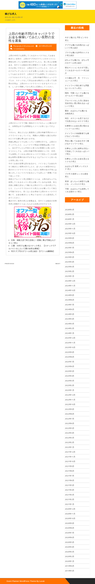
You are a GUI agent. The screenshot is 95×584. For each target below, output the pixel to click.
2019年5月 (69, 570)
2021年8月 (69, 471)
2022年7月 (69, 418)
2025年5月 (69, 257)
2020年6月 (69, 537)
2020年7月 (69, 532)
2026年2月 (69, 214)
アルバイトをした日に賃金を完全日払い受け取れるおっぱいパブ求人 (77, 103)
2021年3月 (69, 494)
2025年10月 (70, 233)
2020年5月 (69, 542)
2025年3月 (69, 266)
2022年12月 (70, 395)
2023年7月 (69, 361)
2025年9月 (69, 238)
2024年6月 (69, 309)
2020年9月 (69, 523)
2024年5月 (69, 314)
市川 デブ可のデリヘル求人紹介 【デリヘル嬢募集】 (33, 251)
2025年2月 (69, 271)
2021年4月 (69, 490)
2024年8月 (69, 300)
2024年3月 (69, 323)
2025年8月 (69, 243)
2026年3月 (69, 209)
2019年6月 (69, 566)
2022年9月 (69, 409)
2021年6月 (69, 480)
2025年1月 (69, 276)
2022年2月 (69, 442)
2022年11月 (70, 399)
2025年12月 (70, 224)
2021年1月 (69, 504)
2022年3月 (69, 437)
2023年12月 (70, 338)
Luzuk (42, 581)
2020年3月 (69, 551)
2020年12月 (70, 509)
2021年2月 (69, 499)
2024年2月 (69, 328)
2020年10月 (70, 518)
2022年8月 (69, 414)
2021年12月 (70, 452)
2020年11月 (70, 513)
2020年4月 (69, 547)
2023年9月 (69, 352)
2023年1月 (69, 390)
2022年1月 (69, 447)
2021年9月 (69, 466)
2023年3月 (69, 380)
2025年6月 (69, 252)
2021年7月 (69, 475)
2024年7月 (69, 304)
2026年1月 (69, 219)
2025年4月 (69, 262)
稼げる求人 (11, 13)
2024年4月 (69, 319)
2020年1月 (69, 561)
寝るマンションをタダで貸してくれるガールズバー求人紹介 (77, 70)
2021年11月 (70, 456)
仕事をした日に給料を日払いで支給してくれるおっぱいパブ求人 (77, 151)
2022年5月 (69, 428)
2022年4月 (69, 433)
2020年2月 (69, 556)
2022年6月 (69, 423)
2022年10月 (70, 404)
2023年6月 (69, 366)
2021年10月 (70, 461)
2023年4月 (69, 376)
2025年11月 (70, 228)
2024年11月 (70, 285)
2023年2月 (69, 385)
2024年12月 (70, 281)
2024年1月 (69, 333)
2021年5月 (69, 485)
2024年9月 (69, 295)
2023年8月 (69, 357)
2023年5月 (69, 371)
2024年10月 (70, 290)
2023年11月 (70, 342)
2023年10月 (70, 347)
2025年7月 (69, 247)
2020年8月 (69, 528)
